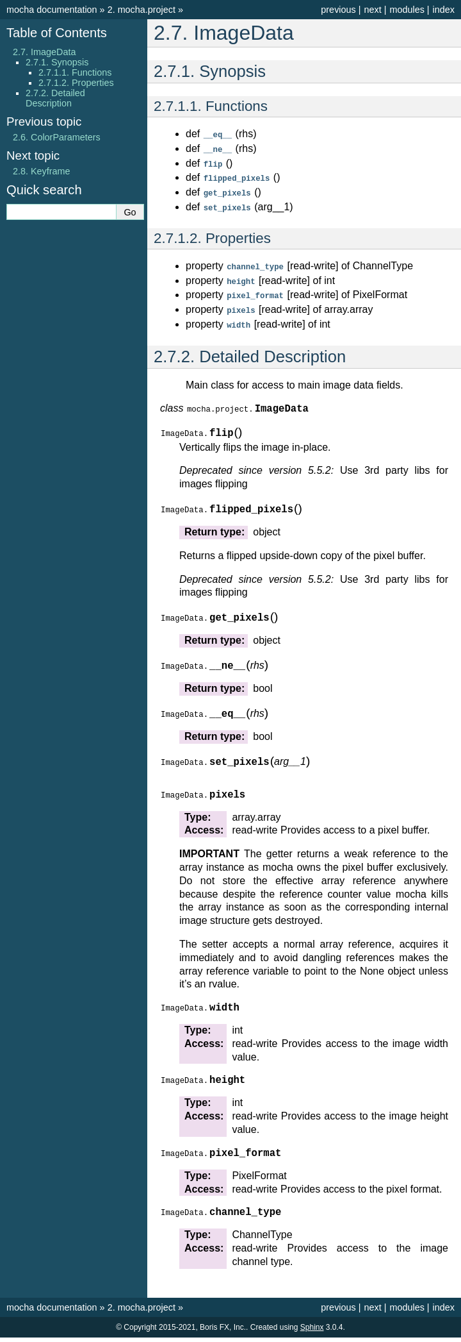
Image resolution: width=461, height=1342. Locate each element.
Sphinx (312, 1331)
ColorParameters (57, 137)
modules (406, 9)
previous (338, 9)
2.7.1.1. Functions (74, 72)
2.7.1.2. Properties (76, 83)
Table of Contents (56, 33)
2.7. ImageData (44, 52)
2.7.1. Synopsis (57, 62)
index (444, 9)
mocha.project (141, 9)
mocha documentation (51, 9)
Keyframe (41, 171)
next (372, 9)
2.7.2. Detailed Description (55, 98)
